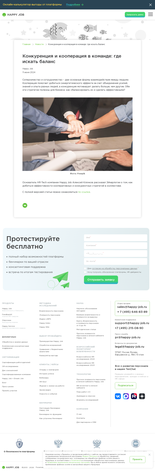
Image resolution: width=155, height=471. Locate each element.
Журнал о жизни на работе (51, 386)
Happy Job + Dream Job (13, 378)
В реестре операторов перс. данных (97, 446)
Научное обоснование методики (87, 310)
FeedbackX (16, 316)
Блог (4, 382)
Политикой (76, 460)
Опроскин (16, 321)
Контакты (81, 418)
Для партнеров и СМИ (86, 422)
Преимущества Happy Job (51, 341)
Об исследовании (10, 366)
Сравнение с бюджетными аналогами (51, 350)
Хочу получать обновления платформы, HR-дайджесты (112, 272)
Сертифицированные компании (16, 374)
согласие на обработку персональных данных (114, 268)
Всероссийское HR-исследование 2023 (86, 364)
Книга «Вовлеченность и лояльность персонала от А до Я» (88, 323)
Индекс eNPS (45, 319)
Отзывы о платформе (49, 370)
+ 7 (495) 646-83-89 (132, 312)
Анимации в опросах (86, 396)
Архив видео (45, 390)
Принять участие (9, 390)
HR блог (43, 382)
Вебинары (44, 378)
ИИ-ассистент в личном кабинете (87, 387)
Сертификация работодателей (16, 362)
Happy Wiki (44, 327)
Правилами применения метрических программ (68, 462)
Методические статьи (86, 329)
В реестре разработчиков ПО (58, 446)
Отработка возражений (50, 345)
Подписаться (125, 386)
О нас (79, 414)
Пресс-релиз (8, 386)
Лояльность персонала (49, 315)
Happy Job (16, 310)
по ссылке (84, 192)
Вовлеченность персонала (51, 311)
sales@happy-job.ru (132, 307)
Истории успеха (46, 374)
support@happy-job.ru (132, 323)
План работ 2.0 (83, 392)
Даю (111, 268)
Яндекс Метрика (89, 456)
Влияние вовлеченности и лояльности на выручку (88, 316)
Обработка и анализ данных (15, 342)
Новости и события (48, 394)
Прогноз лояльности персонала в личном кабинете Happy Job (90, 336)
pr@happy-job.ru (127, 337)
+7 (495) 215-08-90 (129, 328)
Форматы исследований (87, 400)
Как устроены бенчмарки (50, 418)
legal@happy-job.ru (129, 346)
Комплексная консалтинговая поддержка (15, 347)
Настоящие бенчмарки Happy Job (49, 409)
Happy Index (44, 323)
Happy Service (16, 327)
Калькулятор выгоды (48, 355)
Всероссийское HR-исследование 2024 (86, 358)
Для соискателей (10, 370)
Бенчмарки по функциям (50, 414)
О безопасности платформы (19, 445)
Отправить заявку (101, 280)
